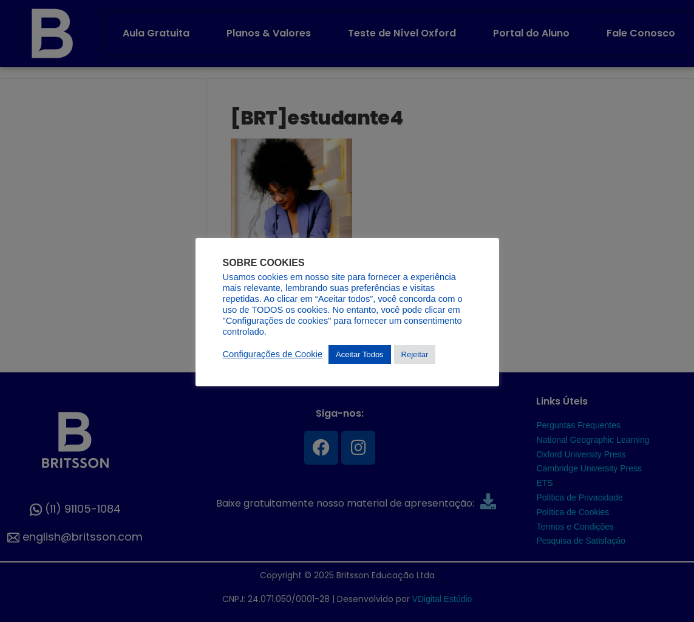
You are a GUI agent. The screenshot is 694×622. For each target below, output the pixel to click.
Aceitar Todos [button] (360, 354)
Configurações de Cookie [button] (273, 354)
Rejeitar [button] (415, 354)
